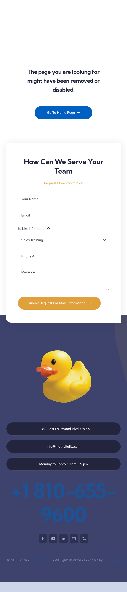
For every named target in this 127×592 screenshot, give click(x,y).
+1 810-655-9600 (63, 502)
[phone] (84, 538)
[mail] (74, 538)
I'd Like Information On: (35, 228)
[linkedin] (63, 538)
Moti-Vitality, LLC (41, 560)
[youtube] (53, 538)
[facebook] (43, 538)
